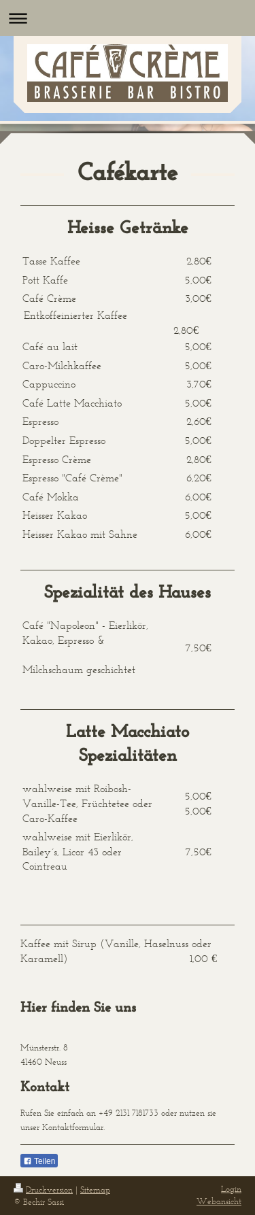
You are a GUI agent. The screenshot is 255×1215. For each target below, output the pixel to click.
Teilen (39, 1161)
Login (231, 1189)
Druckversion (43, 1189)
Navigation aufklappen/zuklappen (127, 18)
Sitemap (95, 1189)
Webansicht (219, 1201)
